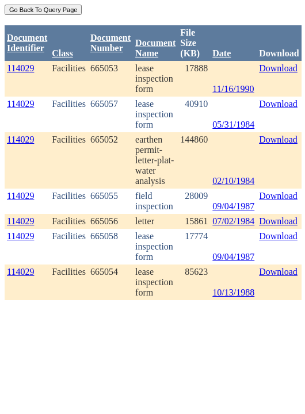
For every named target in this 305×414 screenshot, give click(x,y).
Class (62, 53)
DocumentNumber (110, 43)
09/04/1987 (233, 206)
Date (221, 53)
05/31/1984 (233, 124)
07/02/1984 (233, 221)
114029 (20, 68)
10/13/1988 (233, 292)
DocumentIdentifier (27, 43)
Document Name (155, 48)
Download (278, 68)
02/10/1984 (233, 181)
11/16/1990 (233, 89)
